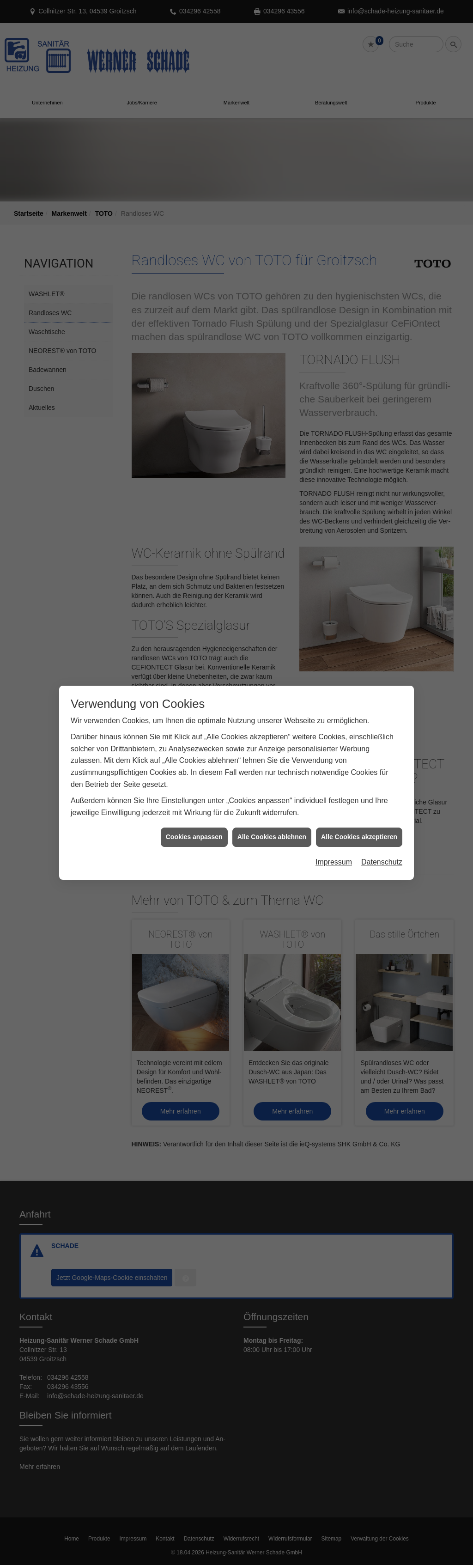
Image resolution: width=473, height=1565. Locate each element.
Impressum (333, 837)
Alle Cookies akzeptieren (359, 812)
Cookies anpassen (194, 812)
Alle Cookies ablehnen (271, 812)
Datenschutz (381, 837)
